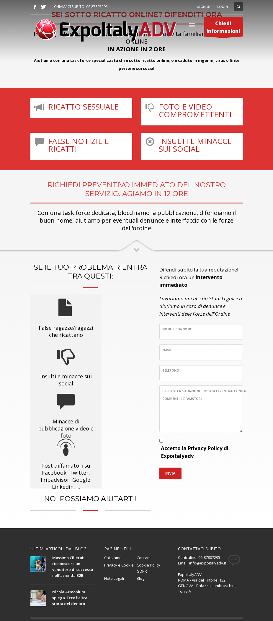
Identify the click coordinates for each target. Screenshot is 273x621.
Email (166, 350)
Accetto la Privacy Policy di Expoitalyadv (194, 452)
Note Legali (114, 541)
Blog (140, 541)
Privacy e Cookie (119, 527)
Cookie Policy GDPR (148, 530)
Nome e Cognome (177, 329)
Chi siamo (113, 520)
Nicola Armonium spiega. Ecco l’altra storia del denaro (69, 560)
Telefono (170, 370)
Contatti (144, 520)
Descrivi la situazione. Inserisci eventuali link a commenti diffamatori (204, 395)
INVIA (170, 473)
